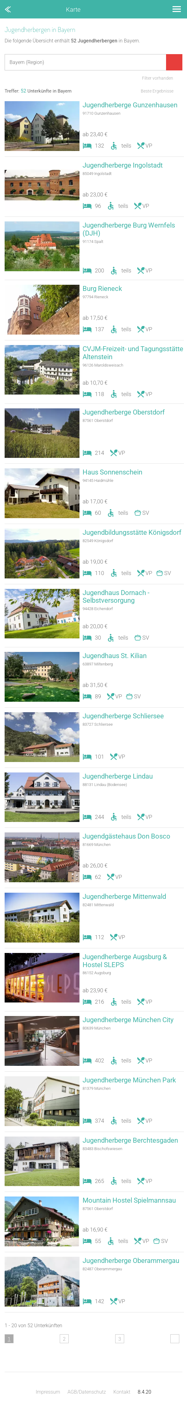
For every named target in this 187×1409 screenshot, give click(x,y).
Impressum (48, 1392)
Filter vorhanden (157, 78)
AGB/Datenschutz (86, 1392)
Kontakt (121, 1392)
